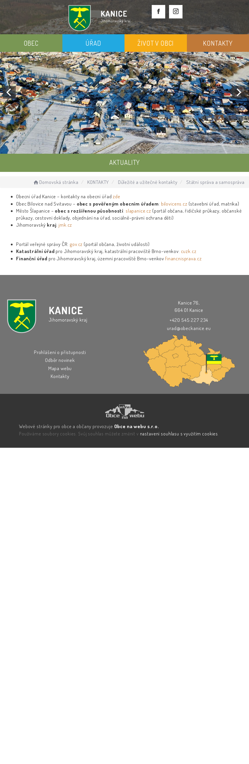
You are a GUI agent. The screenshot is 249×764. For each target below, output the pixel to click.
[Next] (238, 92)
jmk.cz (65, 225)
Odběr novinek (60, 360)
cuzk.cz (189, 251)
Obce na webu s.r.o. (136, 426)
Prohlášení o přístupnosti (60, 352)
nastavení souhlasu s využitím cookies (179, 434)
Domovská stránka (56, 182)
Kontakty (60, 376)
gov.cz (76, 244)
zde (116, 196)
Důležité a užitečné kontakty (148, 182)
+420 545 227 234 (189, 320)
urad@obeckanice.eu (189, 328)
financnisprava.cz (183, 258)
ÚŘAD (93, 43)
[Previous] (9, 92)
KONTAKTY (218, 43)
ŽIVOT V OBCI (155, 43)
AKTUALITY (124, 162)
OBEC (31, 43)
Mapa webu (60, 368)
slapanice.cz (138, 211)
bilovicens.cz (174, 204)
